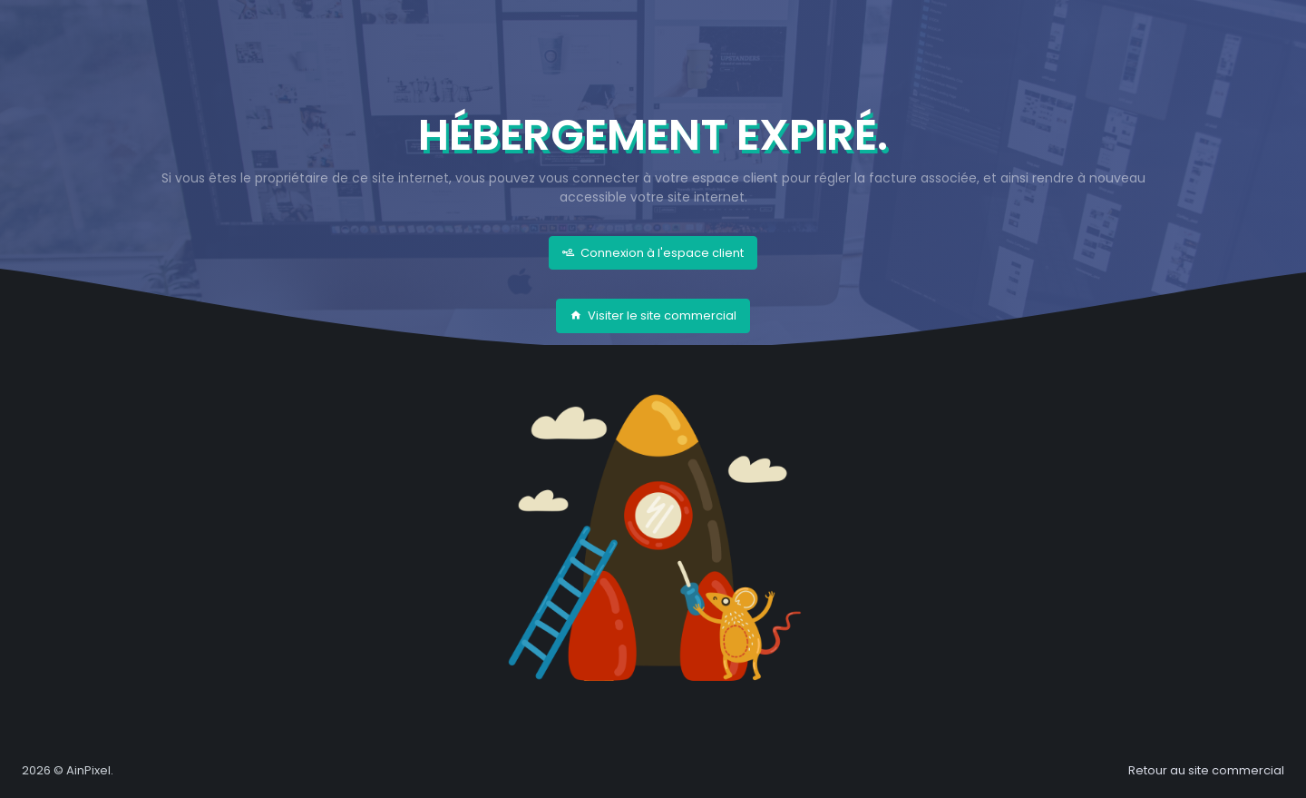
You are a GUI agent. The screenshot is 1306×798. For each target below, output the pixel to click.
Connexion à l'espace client (653, 252)
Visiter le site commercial (653, 315)
